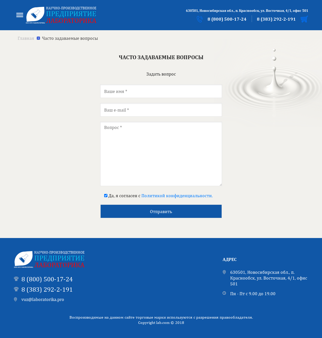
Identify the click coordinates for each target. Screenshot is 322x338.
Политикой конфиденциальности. (177, 195)
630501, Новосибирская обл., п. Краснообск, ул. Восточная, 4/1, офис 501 (268, 278)
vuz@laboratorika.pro (42, 299)
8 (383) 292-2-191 (276, 19)
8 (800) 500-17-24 (227, 19)
